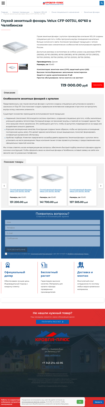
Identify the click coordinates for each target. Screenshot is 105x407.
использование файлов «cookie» (34, 401)
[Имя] (52, 222)
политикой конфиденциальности (41, 254)
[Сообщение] (52, 242)
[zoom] (17, 47)
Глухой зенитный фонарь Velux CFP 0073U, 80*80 (51, 191)
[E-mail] (52, 233)
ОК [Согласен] (80, 401)
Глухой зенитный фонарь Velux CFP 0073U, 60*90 (21, 191)
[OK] (98, 402)
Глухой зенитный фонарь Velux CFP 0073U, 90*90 (80, 191)
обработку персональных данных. (78, 254)
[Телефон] (52, 228)
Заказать (97, 85)
